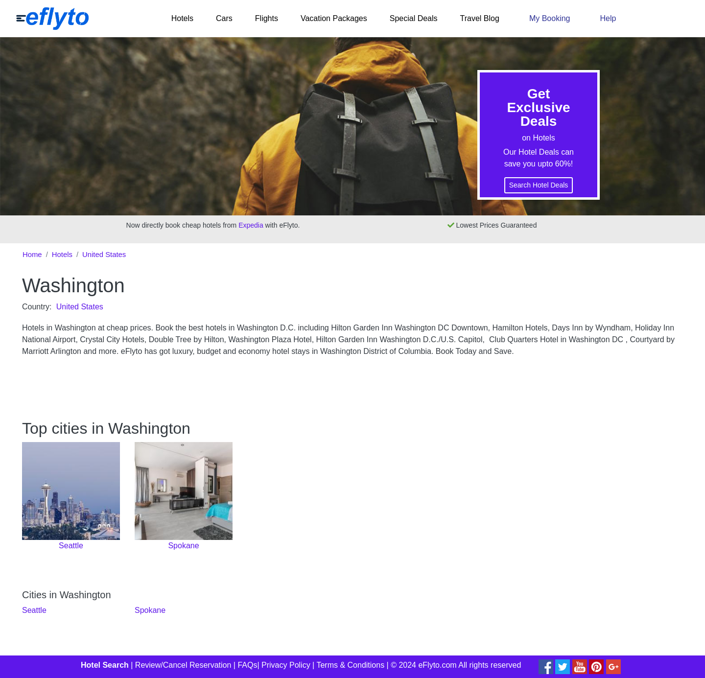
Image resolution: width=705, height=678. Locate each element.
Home (32, 254)
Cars (224, 18)
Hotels (182, 18)
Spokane (150, 610)
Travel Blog (479, 18)
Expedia (250, 225)
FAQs (247, 665)
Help (608, 18)
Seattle (34, 610)
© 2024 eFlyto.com (424, 665)
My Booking (549, 18)
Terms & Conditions (350, 665)
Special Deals (414, 18)
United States (104, 254)
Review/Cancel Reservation (183, 665)
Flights (266, 18)
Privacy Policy (285, 665)
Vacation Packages (334, 18)
